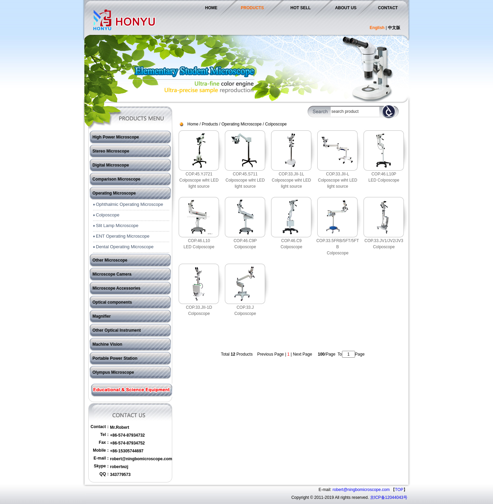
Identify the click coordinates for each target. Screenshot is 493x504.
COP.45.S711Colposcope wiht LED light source (245, 180)
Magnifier (101, 316)
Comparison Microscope (116, 179)
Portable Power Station (114, 358)
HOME (211, 7)
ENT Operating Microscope (123, 236)
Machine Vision (107, 344)
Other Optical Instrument (116, 330)
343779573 (120, 474)
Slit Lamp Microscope (117, 225)
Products (210, 124)
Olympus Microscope (113, 372)
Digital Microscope (110, 165)
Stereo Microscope (110, 151)
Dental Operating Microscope (124, 246)
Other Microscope (109, 260)
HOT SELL (300, 7)
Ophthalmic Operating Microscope (129, 204)
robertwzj (119, 466)
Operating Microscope (114, 193)
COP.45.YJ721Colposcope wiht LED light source (199, 180)
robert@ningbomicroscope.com (141, 458)
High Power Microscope (115, 137)
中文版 (394, 27)
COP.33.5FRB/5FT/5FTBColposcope (337, 246)
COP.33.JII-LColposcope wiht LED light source (337, 180)
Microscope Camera (111, 274)
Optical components (112, 302)
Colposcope (107, 214)
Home (192, 124)
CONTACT (388, 7)
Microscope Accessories (116, 288)
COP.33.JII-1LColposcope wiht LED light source (291, 180)
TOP (399, 489)
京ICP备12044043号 (388, 497)
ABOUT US (346, 7)
